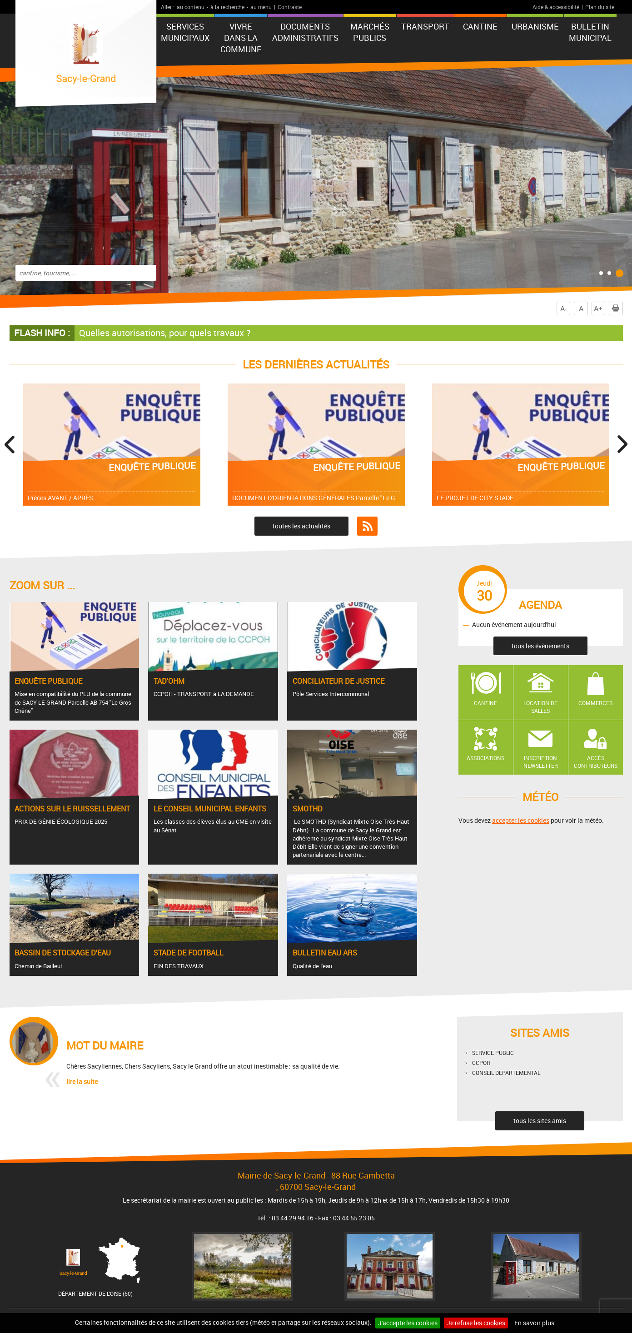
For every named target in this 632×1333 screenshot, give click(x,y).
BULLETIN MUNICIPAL (590, 32)
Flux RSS (367, 526)
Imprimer (617, 308)
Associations (485, 757)
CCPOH (481, 1062)
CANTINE (480, 26)
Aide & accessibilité (555, 6)
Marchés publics (369, 32)
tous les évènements (540, 646)
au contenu (190, 6)
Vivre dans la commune (241, 38)
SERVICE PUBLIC (493, 1052)
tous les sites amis (539, 1120)
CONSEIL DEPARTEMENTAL (506, 1072)
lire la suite (82, 1081)
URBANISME (535, 26)
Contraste (290, 6)
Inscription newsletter (540, 761)
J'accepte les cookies (408, 1322)
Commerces (595, 702)
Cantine (485, 702)
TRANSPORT (425, 26)
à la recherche (227, 6)
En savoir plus (534, 1322)
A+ (598, 308)
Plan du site (599, 6)
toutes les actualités (301, 526)
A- (563, 308)
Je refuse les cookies (476, 1322)
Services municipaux (185, 32)
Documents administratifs (305, 32)
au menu (261, 6)
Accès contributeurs (595, 761)
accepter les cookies (520, 820)
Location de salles (540, 706)
